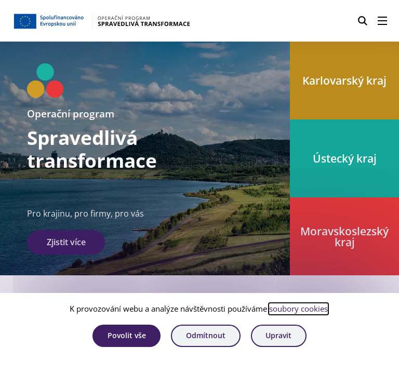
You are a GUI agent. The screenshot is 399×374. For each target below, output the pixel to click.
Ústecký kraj (345, 158)
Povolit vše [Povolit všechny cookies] (127, 335)
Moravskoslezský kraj (344, 236)
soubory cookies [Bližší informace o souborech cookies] (298, 308)
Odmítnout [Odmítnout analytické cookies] (205, 335)
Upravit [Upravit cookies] (278, 335)
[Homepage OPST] (102, 21)
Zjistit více (66, 242)
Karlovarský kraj (344, 80)
